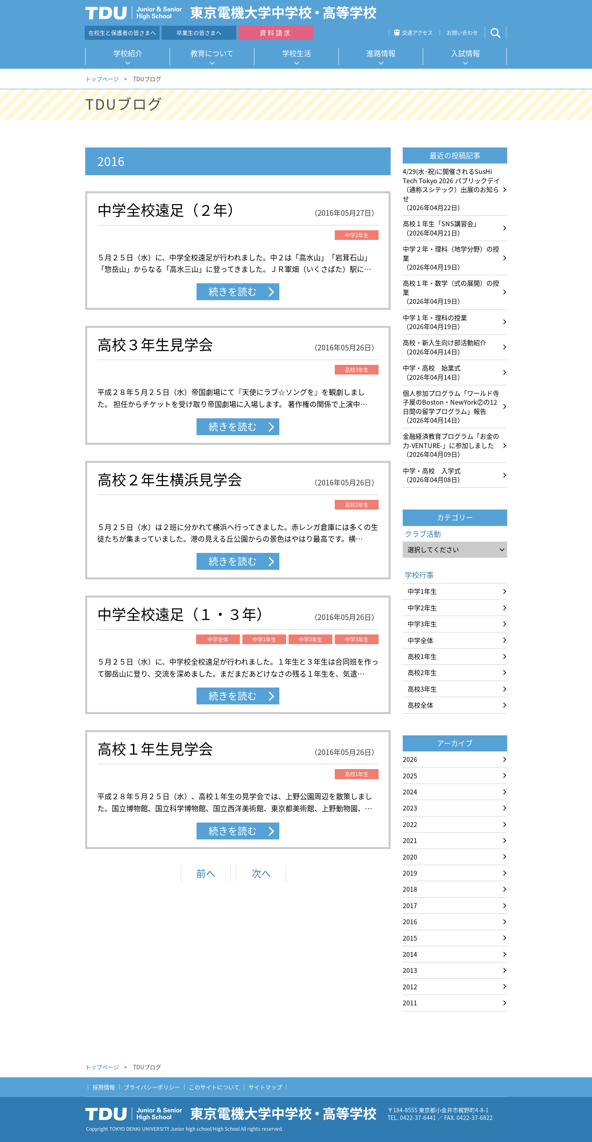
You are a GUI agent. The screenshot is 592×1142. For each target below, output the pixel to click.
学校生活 (296, 53)
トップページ (102, 79)
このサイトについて (214, 1087)
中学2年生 (422, 607)
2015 (410, 938)
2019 (410, 873)
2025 (410, 775)
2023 (410, 807)
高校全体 (420, 705)
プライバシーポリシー (152, 1087)
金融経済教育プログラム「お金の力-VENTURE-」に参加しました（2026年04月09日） (451, 445)
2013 (410, 970)
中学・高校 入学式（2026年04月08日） (433, 475)
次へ (261, 873)
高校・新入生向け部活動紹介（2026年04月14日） (444, 347)
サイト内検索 (502, 33)
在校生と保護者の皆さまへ (122, 33)
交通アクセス (417, 32)
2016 (410, 921)
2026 (410, 759)
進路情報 (381, 53)
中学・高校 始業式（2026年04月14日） (433, 372)
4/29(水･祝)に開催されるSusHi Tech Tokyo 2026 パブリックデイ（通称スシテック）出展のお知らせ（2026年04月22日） (451, 189)
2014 (410, 954)
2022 (410, 824)
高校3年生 (422, 689)
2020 (410, 857)
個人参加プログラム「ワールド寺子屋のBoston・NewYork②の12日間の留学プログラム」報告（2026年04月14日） (451, 406)
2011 (410, 1002)
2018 (410, 889)
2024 (410, 791)
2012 (410, 986)
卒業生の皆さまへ (198, 33)
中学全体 (420, 640)
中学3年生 (422, 623)
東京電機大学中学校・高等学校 (234, 1114)
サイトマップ (265, 1087)
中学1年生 (422, 591)
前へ (205, 873)
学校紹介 (127, 53)
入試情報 (465, 53)
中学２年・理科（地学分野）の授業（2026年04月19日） (451, 258)
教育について (212, 53)
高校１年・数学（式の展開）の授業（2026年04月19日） (451, 292)
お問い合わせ (462, 32)
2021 (410, 840)
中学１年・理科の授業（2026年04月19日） (435, 322)
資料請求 (276, 32)
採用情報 (103, 1087)
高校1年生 (422, 656)
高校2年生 (422, 672)
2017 (410, 905)
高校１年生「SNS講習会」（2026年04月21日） (441, 228)
